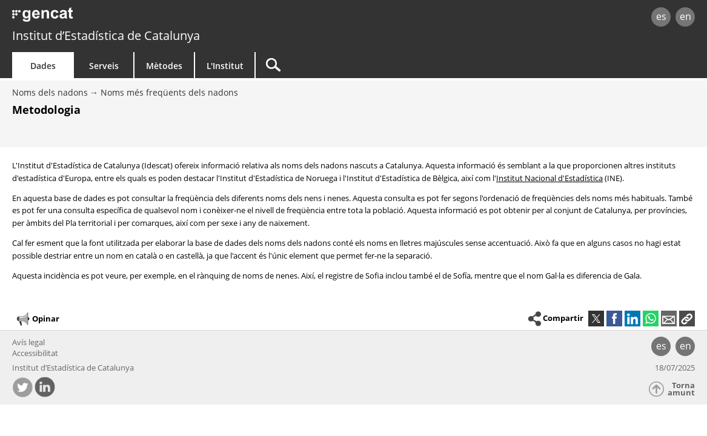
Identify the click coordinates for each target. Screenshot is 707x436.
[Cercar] (359, 65)
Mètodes (164, 65)
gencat (148, 17)
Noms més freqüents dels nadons (169, 92)
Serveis (104, 65)
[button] (687, 318)
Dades (43, 65)
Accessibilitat (35, 353)
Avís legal (28, 342)
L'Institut (225, 65)
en (685, 16)
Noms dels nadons (50, 92)
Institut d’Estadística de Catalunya (106, 35)
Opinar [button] (37, 319)
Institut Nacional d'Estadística (549, 178)
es (661, 16)
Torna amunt (681, 389)
